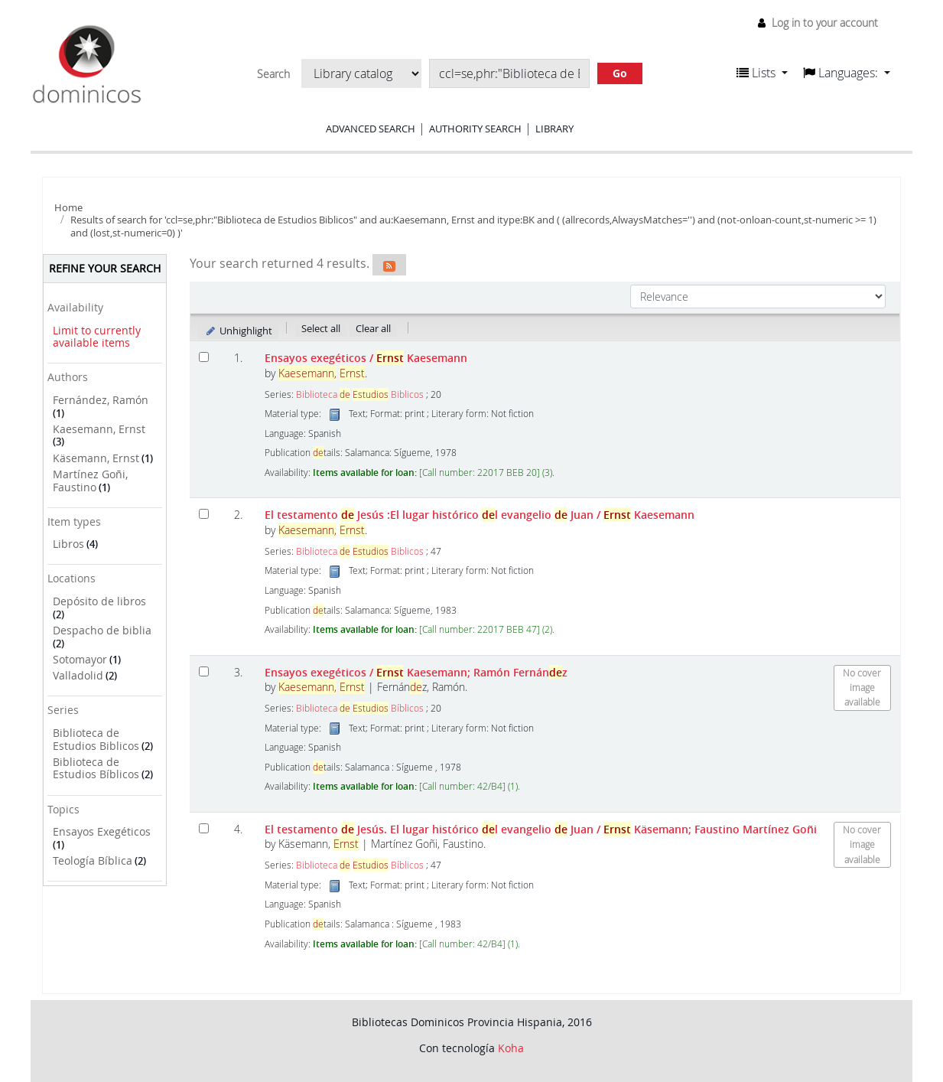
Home (68, 207)
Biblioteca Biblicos (360, 394)
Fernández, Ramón (100, 400)
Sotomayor (80, 659)
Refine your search (105, 268)
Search (273, 74)
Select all (320, 328)
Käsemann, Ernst (96, 458)
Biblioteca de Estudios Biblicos (96, 739)
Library (554, 128)
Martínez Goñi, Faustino (90, 480)
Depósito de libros (99, 601)
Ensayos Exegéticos (102, 831)
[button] (762, 72)
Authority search (475, 128)
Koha (511, 1048)
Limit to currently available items (97, 336)
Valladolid (78, 675)
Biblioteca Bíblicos (360, 708)
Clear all (373, 328)
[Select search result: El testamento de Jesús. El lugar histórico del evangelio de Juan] (204, 828)
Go (620, 73)
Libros (68, 543)
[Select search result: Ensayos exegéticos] (204, 357)
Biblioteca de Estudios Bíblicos (96, 768)
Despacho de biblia (102, 630)
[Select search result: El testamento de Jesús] (204, 514)
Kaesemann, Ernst (99, 429)
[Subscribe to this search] (389, 264)
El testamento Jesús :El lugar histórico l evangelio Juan (479, 514)
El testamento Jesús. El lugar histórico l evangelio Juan (541, 829)
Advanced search (370, 128)
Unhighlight (238, 330)
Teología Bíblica (92, 860)
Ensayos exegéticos (366, 357)
